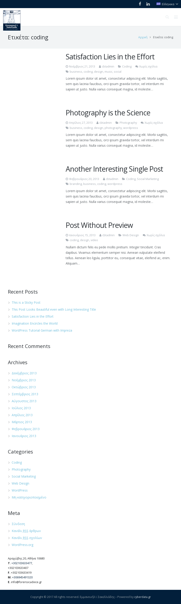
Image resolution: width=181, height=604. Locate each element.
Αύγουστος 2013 (24, 401)
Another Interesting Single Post (114, 169)
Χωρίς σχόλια (148, 66)
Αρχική (142, 37)
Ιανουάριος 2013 (24, 436)
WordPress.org (22, 545)
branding (76, 184)
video (94, 240)
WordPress (20, 490)
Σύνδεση (18, 524)
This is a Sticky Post (26, 302)
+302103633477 (21, 563)
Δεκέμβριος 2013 (24, 373)
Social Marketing (148, 179)
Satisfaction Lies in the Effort (110, 56)
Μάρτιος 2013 (22, 422)
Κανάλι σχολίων (27, 538)
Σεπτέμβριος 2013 (25, 394)
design (98, 72)
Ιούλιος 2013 (21, 408)
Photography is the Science (108, 112)
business (76, 72)
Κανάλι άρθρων (26, 531)
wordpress (130, 128)
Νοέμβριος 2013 (24, 380)
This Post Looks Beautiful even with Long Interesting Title (54, 309)
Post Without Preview (99, 225)
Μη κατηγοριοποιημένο (29, 497)
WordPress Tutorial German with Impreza (42, 330)
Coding (127, 66)
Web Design (131, 235)
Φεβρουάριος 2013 (26, 429)
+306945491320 (22, 577)
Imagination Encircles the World (35, 323)
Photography (128, 123)
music (108, 72)
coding (88, 72)
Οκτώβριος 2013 (24, 387)
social (117, 72)
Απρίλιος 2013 (22, 415)
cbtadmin (108, 66)
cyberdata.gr (142, 597)
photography (113, 128)
